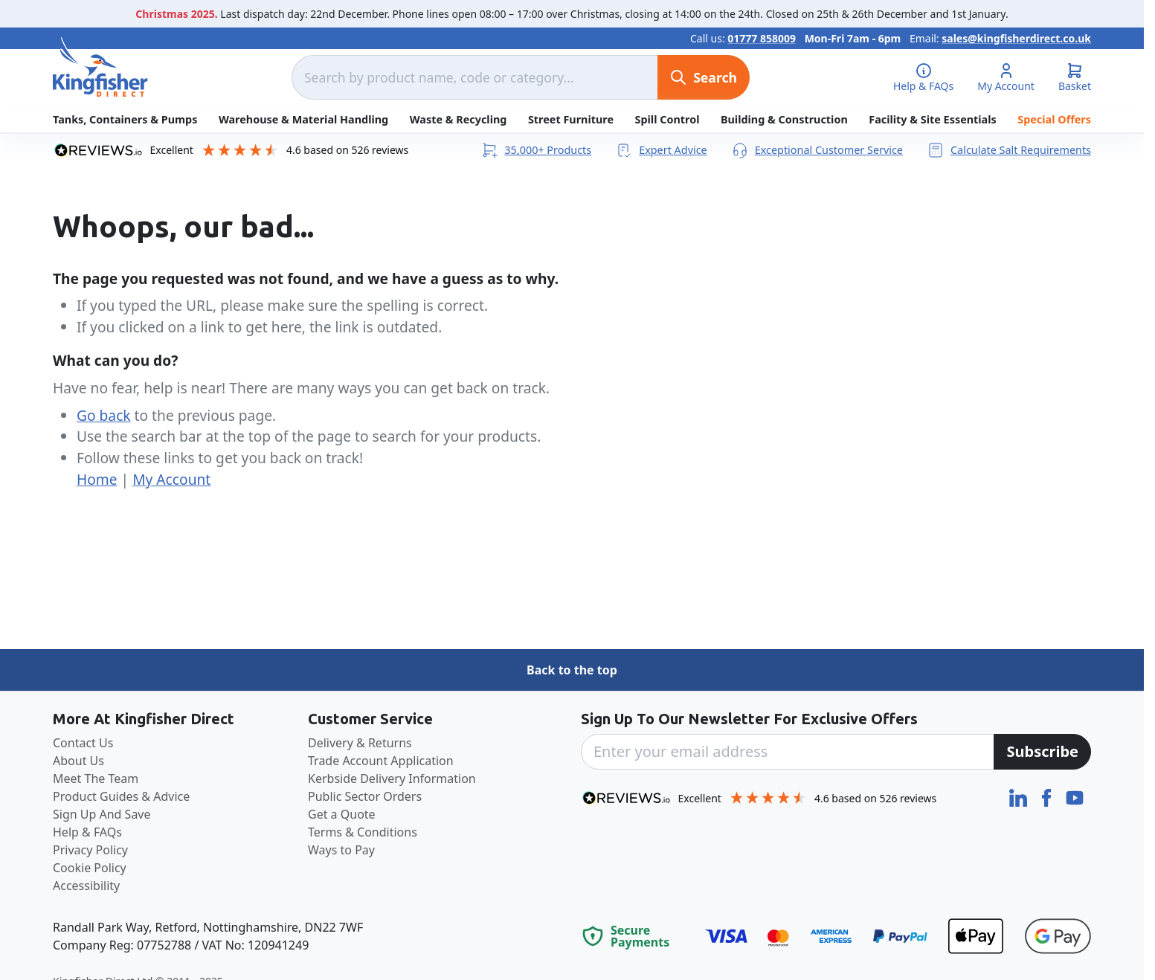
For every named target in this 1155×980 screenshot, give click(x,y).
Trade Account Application (381, 760)
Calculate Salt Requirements (1009, 150)
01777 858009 (761, 38)
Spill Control (667, 119)
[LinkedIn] (1019, 796)
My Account (171, 479)
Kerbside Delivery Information (392, 778)
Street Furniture (571, 119)
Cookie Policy (89, 868)
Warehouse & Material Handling (303, 119)
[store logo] (100, 67)
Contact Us (83, 743)
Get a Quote (342, 814)
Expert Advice (661, 150)
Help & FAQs (87, 832)
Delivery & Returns (360, 743)
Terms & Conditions (362, 832)
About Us (78, 760)
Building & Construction (784, 119)
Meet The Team (95, 778)
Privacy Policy (90, 850)
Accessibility (86, 885)
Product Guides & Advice (121, 796)
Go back (104, 415)
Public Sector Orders (365, 796)
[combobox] (474, 77)
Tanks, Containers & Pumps (125, 119)
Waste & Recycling (458, 119)
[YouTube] (1075, 796)
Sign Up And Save (102, 814)
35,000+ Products (535, 150)
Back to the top (572, 670)
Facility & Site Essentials (933, 119)
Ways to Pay (341, 850)
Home (97, 479)
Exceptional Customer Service (817, 150)
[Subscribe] (1042, 752)
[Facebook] (1047, 796)
